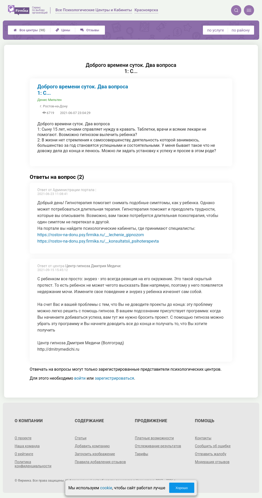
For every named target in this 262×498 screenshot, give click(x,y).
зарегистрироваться (114, 378)
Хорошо (182, 488)
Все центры (29, 30)
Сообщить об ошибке (213, 446)
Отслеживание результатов (158, 446)
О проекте (23, 438)
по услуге (215, 30)
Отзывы (89, 30)
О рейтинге (24, 454)
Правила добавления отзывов (100, 462)
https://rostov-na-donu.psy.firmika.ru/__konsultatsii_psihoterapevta (98, 241)
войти (79, 378)
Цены (63, 30)
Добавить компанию (92, 446)
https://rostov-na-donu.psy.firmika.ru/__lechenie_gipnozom (90, 234)
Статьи (80, 438)
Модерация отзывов (212, 462)
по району (240, 30)
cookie (106, 487)
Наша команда (27, 446)
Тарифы (141, 454)
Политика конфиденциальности (33, 464)
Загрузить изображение (95, 454)
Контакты (203, 438)
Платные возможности (154, 438)
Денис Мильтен (49, 100)
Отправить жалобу (210, 454)
